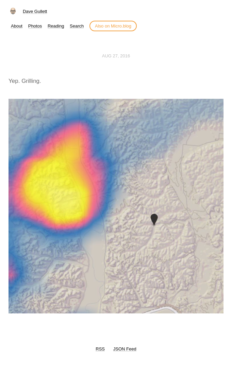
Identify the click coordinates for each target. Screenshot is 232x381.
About (16, 26)
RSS (100, 348)
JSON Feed (124, 348)
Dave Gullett (35, 11)
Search (77, 26)
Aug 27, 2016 (116, 55)
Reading (56, 26)
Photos (35, 26)
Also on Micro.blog (113, 26)
